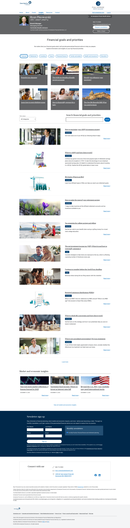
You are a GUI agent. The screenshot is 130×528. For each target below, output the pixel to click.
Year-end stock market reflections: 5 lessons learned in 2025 (34, 388)
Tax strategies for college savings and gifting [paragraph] (80, 223)
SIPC (62, 452)
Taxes (51, 56)
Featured (23, 56)
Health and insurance (91, 56)
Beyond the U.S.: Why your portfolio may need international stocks (95, 388)
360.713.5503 (97, 22)
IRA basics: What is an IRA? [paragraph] (74, 177)
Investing (43, 56)
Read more (106, 138)
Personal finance (62, 56)
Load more (65, 362)
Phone (29, 433)
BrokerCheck (80, 487)
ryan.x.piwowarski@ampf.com (102, 24)
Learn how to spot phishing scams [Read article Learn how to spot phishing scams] (33, 102)
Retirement (33, 56)
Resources (49, 12)
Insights (41, 12)
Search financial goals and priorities (83, 115)
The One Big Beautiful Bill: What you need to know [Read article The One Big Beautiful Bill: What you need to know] (95, 104)
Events (34, 12)
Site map (91, 513)
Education (104, 56)
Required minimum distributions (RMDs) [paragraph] (79, 292)
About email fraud (83, 513)
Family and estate (75, 56)
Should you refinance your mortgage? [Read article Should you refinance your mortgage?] (93, 79)
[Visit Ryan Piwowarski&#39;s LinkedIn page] (99, 475)
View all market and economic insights (65, 405)
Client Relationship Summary (47, 513)
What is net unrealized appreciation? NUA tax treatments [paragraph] (85, 339)
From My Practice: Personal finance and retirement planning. (83, 432)
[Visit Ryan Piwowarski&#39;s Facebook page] (96, 475)
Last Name (48, 427)
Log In (109, 12)
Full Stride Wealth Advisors (39, 28)
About (27, 12)
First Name (30, 427)
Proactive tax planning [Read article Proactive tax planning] (29, 77)
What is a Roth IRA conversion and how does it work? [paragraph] (84, 316)
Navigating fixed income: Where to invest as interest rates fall (64, 388)
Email (47, 433)
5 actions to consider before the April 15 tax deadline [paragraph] (83, 269)
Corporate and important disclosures (30, 513)
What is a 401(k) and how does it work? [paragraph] (78, 153)
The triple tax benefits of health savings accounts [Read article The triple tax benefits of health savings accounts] (63, 79)
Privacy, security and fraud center (70, 513)
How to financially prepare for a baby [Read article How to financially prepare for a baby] (63, 104)
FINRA (57, 452)
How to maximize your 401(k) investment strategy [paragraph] (82, 129)
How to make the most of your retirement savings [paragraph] (82, 200)
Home (21, 12)
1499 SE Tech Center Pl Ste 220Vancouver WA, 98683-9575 (64, 475)
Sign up (44, 441)
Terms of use (58, 513)
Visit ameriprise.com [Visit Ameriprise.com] (98, 12)
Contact (57, 12)
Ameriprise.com (17, 513)
